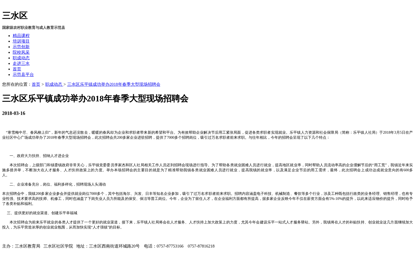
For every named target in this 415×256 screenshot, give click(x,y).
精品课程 (21, 35)
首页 (17, 69)
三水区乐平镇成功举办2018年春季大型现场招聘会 (113, 84)
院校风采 (21, 52)
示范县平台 (23, 74)
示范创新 (21, 46)
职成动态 (21, 58)
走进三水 (21, 63)
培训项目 (21, 41)
